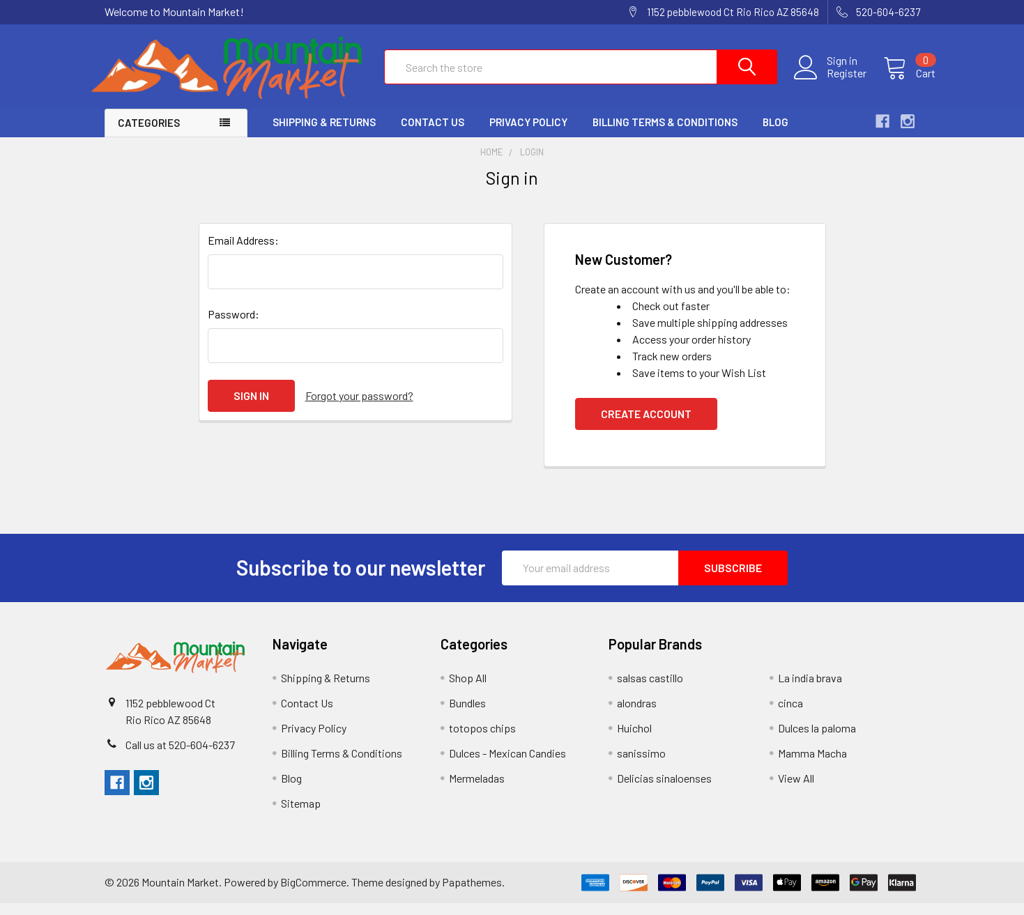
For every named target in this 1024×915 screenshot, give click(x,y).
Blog (775, 134)
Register (831, 81)
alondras (637, 714)
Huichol (634, 739)
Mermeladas (477, 790)
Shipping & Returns (324, 134)
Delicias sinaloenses (664, 790)
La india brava (810, 689)
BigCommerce (313, 893)
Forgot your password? (359, 407)
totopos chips (482, 739)
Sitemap (301, 815)
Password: (233, 325)
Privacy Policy (528, 134)
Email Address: (243, 252)
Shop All (468, 689)
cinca (790, 714)
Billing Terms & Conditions (665, 134)
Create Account (646, 425)
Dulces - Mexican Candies (507, 764)
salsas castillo (650, 689)
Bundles (467, 714)
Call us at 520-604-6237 (180, 756)
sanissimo (641, 764)
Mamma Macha (812, 764)
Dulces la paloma (817, 739)
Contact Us (432, 134)
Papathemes (472, 893)
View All (796, 790)
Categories (149, 135)
